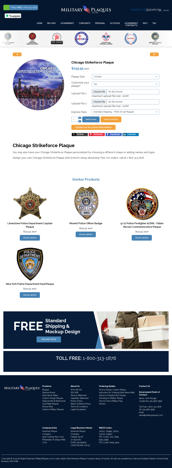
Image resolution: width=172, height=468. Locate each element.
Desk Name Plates (50, 395)
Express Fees (79, 112)
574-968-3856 (156, 401)
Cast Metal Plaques (50, 404)
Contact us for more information (93, 127)
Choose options (30, 238)
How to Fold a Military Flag (110, 401)
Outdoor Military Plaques (53, 409)
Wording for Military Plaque (111, 398)
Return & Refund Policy (81, 404)
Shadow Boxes (48, 392)
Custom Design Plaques (52, 398)
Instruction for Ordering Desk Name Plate (117, 392)
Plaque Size (78, 76)
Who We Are (76, 390)
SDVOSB (74, 392)
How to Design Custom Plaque (112, 390)
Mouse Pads (47, 407)
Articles (102, 404)
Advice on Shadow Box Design (112, 395)
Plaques (45, 390)
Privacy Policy (77, 401)
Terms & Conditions (79, 407)
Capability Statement (79, 398)
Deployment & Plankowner (54, 401)
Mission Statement (78, 395)
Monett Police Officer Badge (85, 223)
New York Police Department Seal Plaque (30, 283)
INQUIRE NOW (48, 339)
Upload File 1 (78, 93)
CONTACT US (138, 9)
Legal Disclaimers (78, 409)
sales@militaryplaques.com (151, 415)
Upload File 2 (79, 103)
